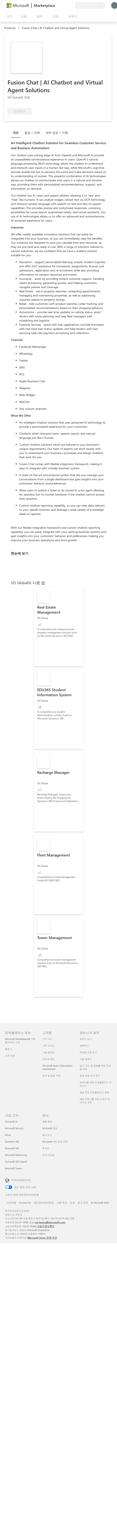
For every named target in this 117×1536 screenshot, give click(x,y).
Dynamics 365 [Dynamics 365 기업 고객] (12, 1141)
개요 (16, 133)
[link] (58, 626)
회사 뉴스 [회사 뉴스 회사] (47, 1134)
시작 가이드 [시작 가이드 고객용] (48, 1045)
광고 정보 (83, 1202)
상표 (72, 1202)
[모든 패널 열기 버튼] (8, 16)
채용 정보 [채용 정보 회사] (47, 1121)
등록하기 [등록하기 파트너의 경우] (84, 1045)
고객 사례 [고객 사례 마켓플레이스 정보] (10, 1055)
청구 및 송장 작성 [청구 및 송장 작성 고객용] (51, 1075)
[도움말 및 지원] (62, 5)
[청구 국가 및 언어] (90, 5)
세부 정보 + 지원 (57, 133)
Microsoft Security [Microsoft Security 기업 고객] (14, 1128)
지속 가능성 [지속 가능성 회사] (48, 1154)
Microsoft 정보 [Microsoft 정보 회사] (49, 1128)
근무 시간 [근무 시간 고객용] (47, 1038)
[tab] (17, 132)
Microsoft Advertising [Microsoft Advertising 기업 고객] (16, 1154)
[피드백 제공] (56, 5)
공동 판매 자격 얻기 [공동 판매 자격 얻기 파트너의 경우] (90, 1075)
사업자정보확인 (46, 1226)
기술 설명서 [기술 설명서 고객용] (48, 1052)
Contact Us (25, 1202)
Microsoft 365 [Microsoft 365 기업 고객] (12, 1148)
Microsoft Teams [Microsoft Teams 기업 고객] (13, 1168)
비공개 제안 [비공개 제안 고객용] (48, 1059)
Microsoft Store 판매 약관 (42, 1237)
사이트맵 (11, 1202)
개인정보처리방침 (44, 1202)
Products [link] (9, 28)
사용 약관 (61, 1202)
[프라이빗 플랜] (72, 5)
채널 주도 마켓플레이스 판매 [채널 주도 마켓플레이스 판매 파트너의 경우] (94, 1092)
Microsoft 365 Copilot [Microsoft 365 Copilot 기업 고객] (16, 1161)
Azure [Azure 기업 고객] (8, 1134)
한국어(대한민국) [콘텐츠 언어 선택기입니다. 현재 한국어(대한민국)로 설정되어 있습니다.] (21, 1180)
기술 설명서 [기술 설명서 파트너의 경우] (86, 1059)
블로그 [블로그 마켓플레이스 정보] (8, 1048)
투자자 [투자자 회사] (45, 1148)
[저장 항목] (67, 5)
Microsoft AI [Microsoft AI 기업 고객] (11, 1121)
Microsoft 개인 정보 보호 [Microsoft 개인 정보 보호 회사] (55, 1141)
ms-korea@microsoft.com (50, 1222)
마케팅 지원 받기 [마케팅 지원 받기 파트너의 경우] (88, 1052)
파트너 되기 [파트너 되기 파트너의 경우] (86, 1038)
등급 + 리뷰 (32, 133)
